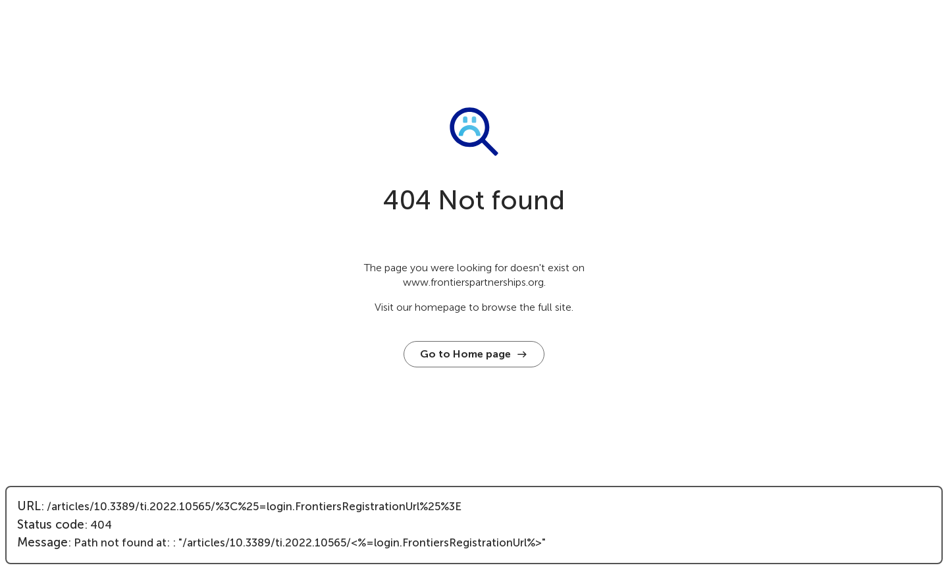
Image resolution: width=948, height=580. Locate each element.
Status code (50, 524)
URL (29, 506)
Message (42, 542)
